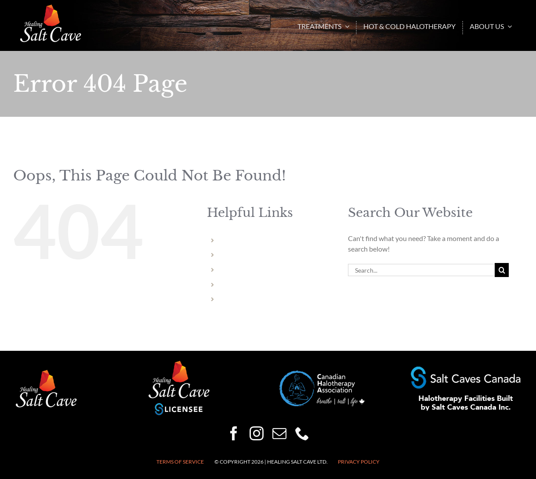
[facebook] (234, 433)
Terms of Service (180, 461)
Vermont (234, 299)
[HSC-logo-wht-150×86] (50, 8)
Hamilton (235, 270)
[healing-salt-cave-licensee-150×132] (179, 363)
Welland (233, 255)
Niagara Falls (239, 240)
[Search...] (421, 270)
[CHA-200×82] (322, 374)
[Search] (502, 270)
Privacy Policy (359, 461)
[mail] (279, 433)
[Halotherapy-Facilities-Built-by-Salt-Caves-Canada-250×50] (466, 370)
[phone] (302, 433)
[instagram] (257, 433)
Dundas (232, 284)
